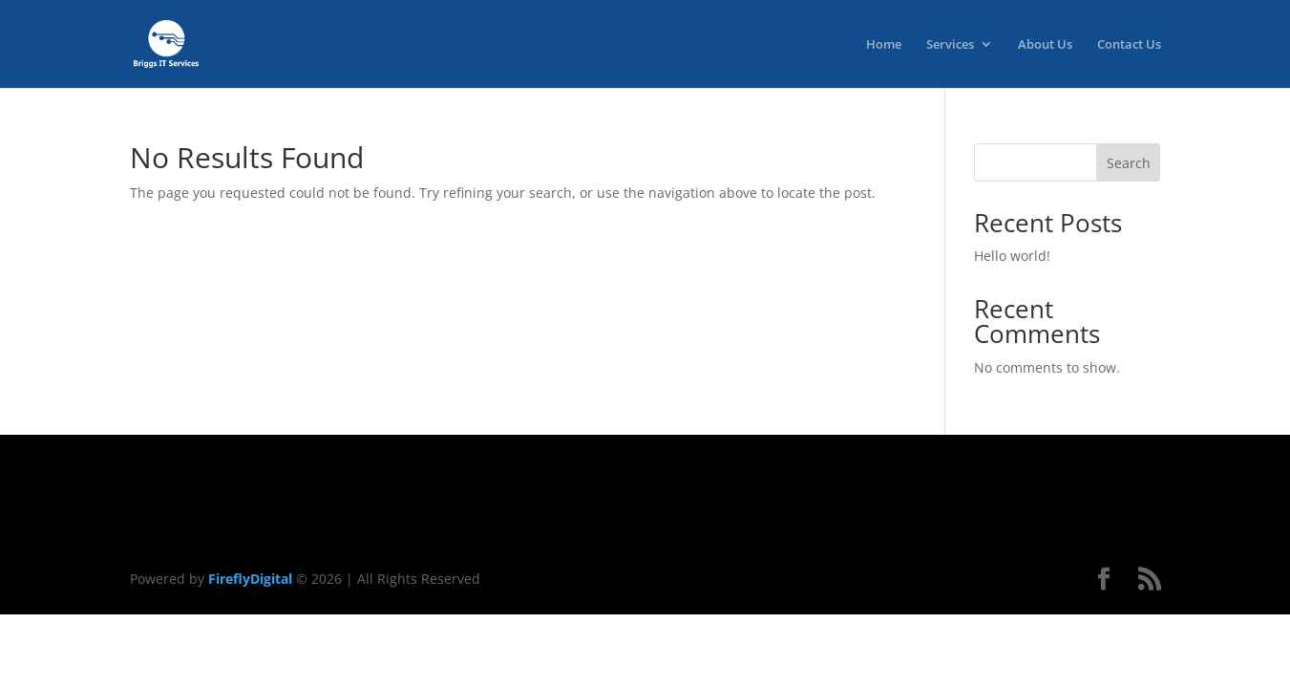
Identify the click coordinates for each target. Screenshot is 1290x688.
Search (1129, 163)
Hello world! (1012, 256)
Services (950, 45)
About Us (1045, 45)
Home (883, 45)
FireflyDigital (250, 579)
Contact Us (1129, 45)
